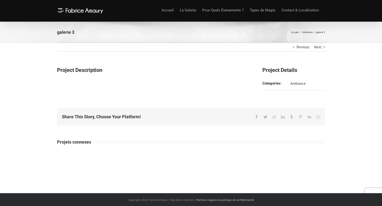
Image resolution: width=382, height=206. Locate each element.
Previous (302, 47)
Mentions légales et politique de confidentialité (225, 200)
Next (318, 47)
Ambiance (298, 83)
